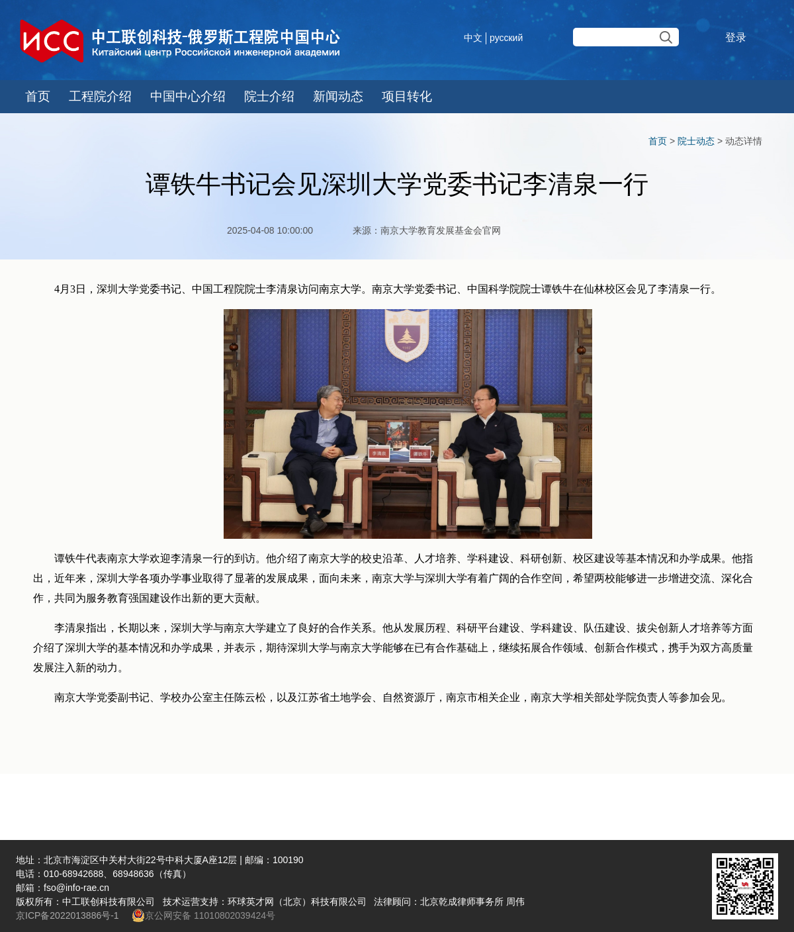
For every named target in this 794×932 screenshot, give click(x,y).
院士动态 (696, 141)
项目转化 (407, 96)
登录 (735, 37)
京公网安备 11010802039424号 (203, 915)
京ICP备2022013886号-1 (69, 915)
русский (506, 37)
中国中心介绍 (188, 96)
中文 (473, 37)
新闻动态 (338, 96)
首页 (37, 96)
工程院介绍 (100, 96)
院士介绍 (269, 96)
